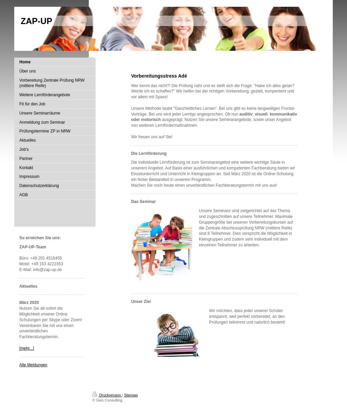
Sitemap (131, 395)
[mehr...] (26, 348)
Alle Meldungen (33, 365)
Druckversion (107, 395)
